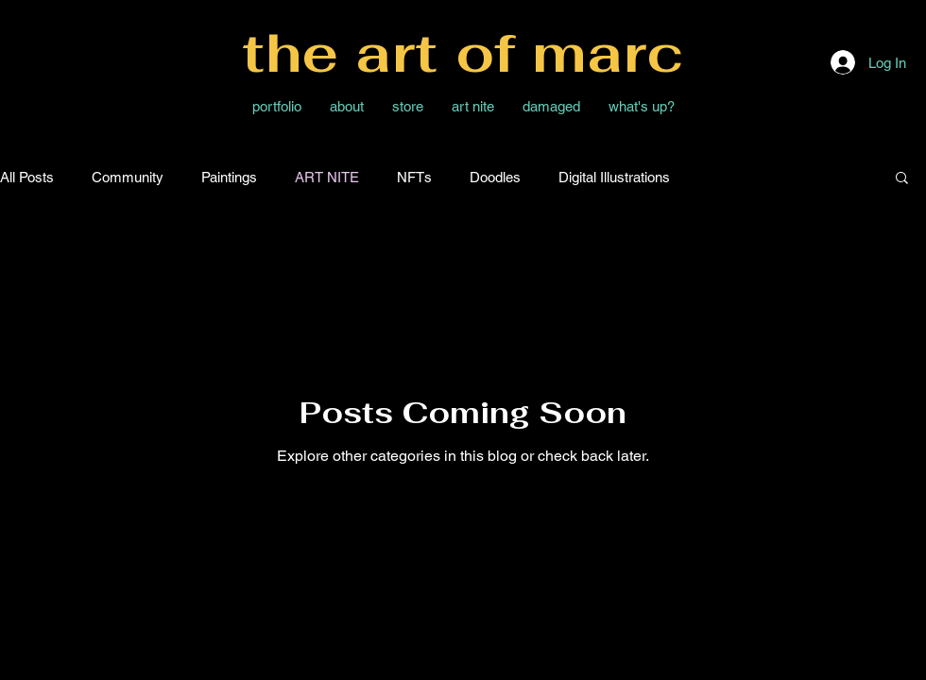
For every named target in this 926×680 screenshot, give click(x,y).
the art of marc (463, 52)
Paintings (229, 177)
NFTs (414, 177)
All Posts (27, 177)
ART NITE (327, 177)
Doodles (495, 177)
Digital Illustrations (614, 177)
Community (127, 177)
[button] (902, 179)
